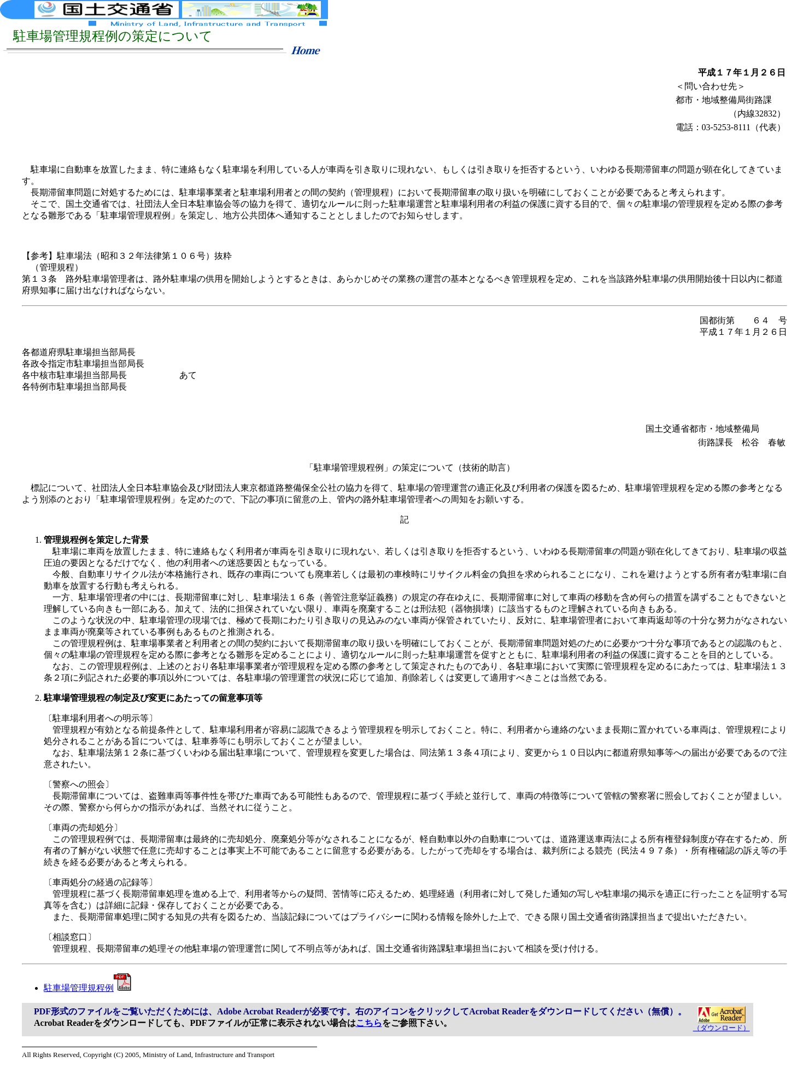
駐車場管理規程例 (87, 987)
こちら (369, 1023)
